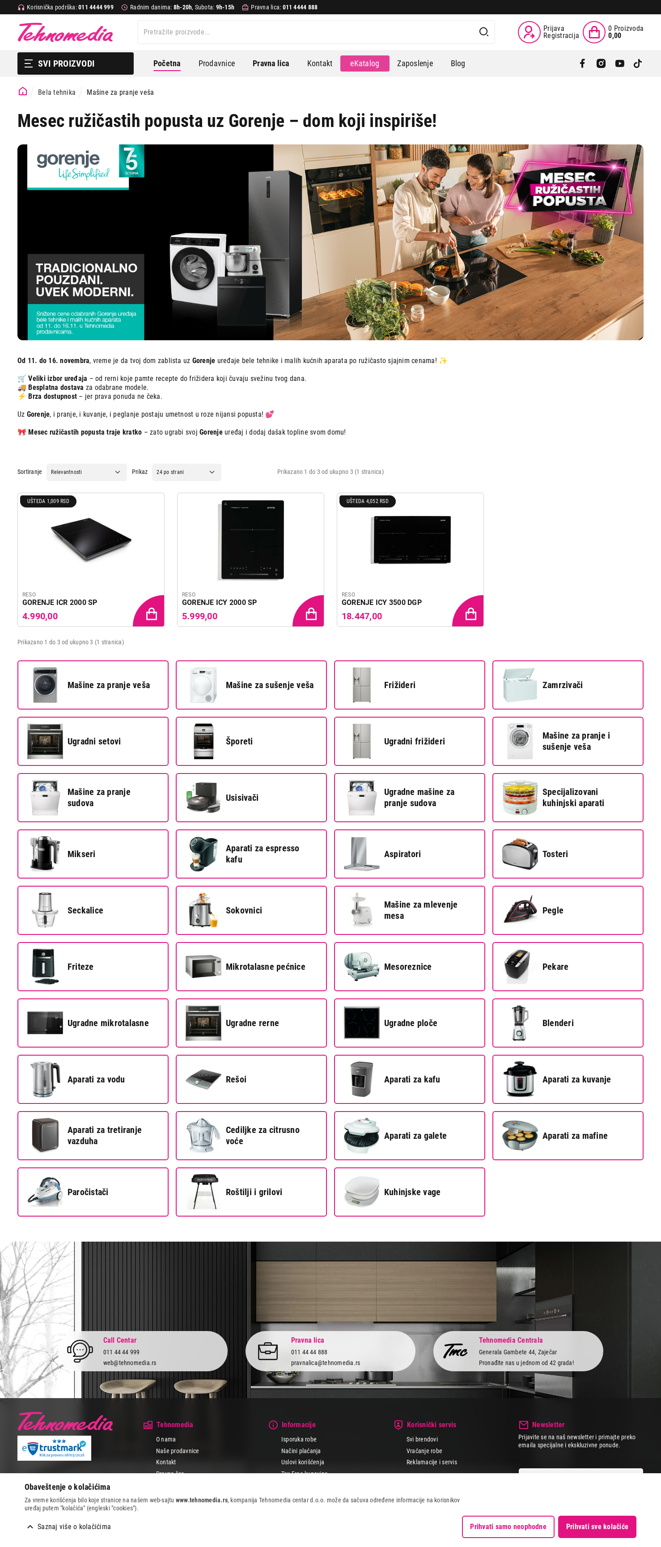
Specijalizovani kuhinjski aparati (553, 798)
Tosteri (535, 854)
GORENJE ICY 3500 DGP (382, 602)
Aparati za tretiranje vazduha (84, 1136)
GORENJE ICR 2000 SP (59, 602)
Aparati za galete (395, 1136)
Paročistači (68, 1192)
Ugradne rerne (232, 1023)
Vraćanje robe (424, 1450)
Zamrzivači (542, 685)
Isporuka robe (299, 1439)
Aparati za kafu (392, 1079)
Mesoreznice (388, 967)
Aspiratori (382, 854)
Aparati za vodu (76, 1079)
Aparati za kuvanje (556, 1079)
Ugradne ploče (390, 1023)
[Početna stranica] (23, 91)
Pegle (533, 910)
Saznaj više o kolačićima (74, 1526)
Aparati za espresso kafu (243, 854)
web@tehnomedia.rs (130, 1362)
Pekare (535, 967)
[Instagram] (600, 63)
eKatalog (364, 63)
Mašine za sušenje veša (250, 685)
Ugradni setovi (74, 741)
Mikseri (61, 854)
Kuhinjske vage (392, 1192)
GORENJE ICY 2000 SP (219, 602)
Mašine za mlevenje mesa (401, 910)
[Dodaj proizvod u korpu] (149, 611)
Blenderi (538, 1023)
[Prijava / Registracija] (548, 32)
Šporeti (219, 741)
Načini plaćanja (301, 1450)
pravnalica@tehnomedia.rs (325, 1362)
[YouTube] (619, 63)
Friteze (60, 967)
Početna (167, 63)
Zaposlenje (414, 63)
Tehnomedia (65, 32)
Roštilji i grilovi (234, 1192)
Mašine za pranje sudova (79, 798)
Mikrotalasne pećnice (245, 967)
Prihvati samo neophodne (508, 1526)
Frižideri (379, 685)
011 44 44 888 (309, 1352)
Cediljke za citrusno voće (243, 1136)
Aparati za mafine (555, 1136)
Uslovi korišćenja (302, 1462)
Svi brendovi (422, 1439)
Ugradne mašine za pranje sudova (399, 798)
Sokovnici (224, 910)
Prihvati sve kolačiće (597, 1526)
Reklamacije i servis (432, 1462)
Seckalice (65, 910)
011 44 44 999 (121, 1352)
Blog (458, 63)
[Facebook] (582, 63)
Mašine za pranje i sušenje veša (556, 741)
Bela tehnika (57, 92)
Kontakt (320, 63)
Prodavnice (217, 63)
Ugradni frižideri (394, 741)
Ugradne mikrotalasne (88, 1023)
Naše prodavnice (177, 1450)
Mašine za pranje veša (88, 685)
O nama (166, 1439)
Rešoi (216, 1079)
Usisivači (222, 798)
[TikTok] (638, 63)
